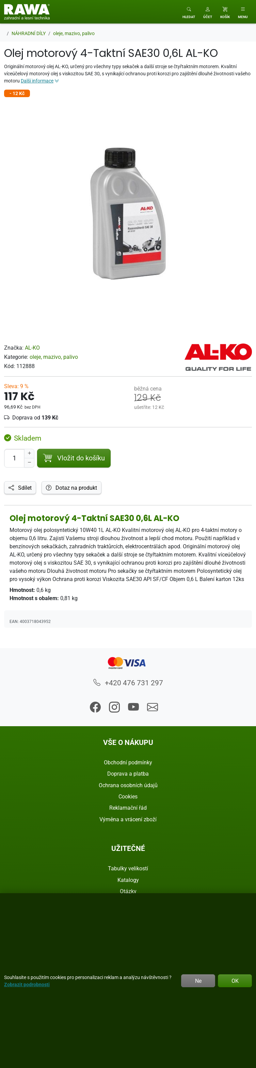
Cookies (128, 796)
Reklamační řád (128, 807)
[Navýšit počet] (29, 453)
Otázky (128, 891)
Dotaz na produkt (71, 487)
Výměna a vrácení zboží (128, 819)
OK (235, 980)
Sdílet (20, 487)
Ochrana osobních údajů (128, 785)
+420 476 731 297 (128, 682)
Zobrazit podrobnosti (27, 984)
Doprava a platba (128, 773)
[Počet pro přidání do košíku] (14, 458)
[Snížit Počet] (29, 463)
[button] (207, 11)
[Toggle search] (188, 11)
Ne (198, 980)
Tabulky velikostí (128, 868)
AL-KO (32, 347)
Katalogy (128, 879)
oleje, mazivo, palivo (54, 356)
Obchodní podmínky (128, 762)
